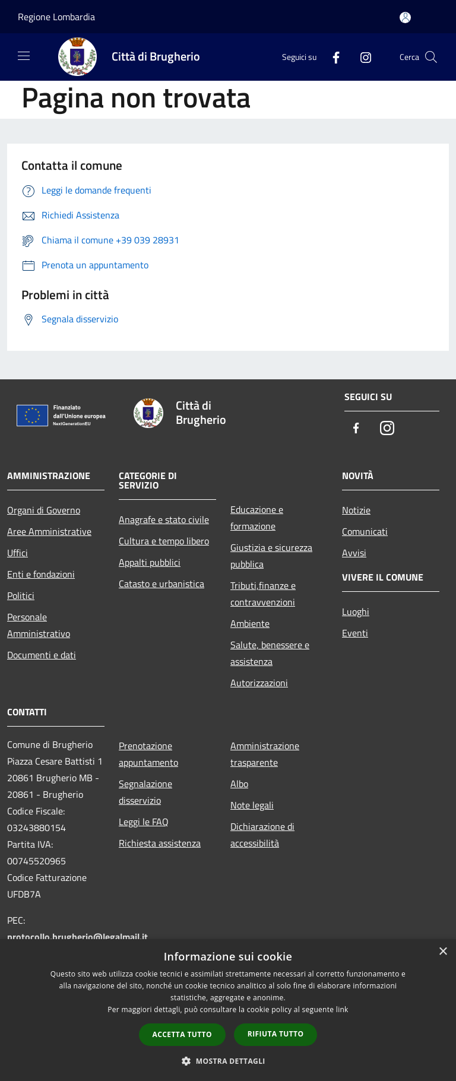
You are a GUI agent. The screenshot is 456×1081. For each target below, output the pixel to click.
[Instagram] (361, 57)
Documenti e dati (41, 655)
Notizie (356, 510)
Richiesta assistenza (160, 843)
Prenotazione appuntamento (148, 753)
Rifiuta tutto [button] (276, 1034)
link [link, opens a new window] (342, 1009)
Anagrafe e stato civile (164, 519)
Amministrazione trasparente (264, 753)
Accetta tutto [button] (182, 1034)
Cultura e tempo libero (164, 541)
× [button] (442, 951)
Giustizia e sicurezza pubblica (271, 555)
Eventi (355, 633)
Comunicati (365, 531)
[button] (228, 1061)
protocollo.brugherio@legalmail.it (77, 937)
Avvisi (354, 553)
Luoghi (355, 611)
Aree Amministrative (49, 531)
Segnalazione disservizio (145, 791)
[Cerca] (431, 57)
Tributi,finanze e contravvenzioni (263, 593)
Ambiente (250, 623)
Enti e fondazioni (41, 574)
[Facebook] (331, 57)
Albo (239, 783)
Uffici (17, 553)
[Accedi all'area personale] (405, 17)
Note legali (252, 805)
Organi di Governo (43, 510)
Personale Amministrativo (38, 625)
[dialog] (228, 1010)
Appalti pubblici (149, 562)
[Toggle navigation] (24, 56)
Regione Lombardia (56, 16)
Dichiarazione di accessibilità (262, 834)
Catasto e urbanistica (161, 583)
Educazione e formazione (256, 517)
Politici (20, 595)
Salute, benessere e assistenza (269, 653)
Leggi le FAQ (144, 821)
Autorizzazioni (259, 683)
